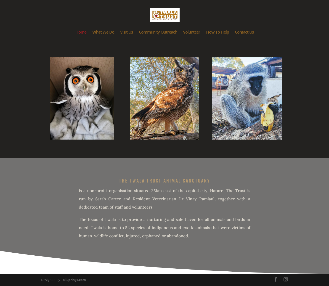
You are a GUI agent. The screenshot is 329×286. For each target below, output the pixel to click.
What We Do (103, 32)
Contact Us (244, 32)
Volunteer (191, 32)
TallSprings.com (73, 280)
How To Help (217, 32)
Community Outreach (158, 32)
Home (80, 32)
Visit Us (126, 32)
